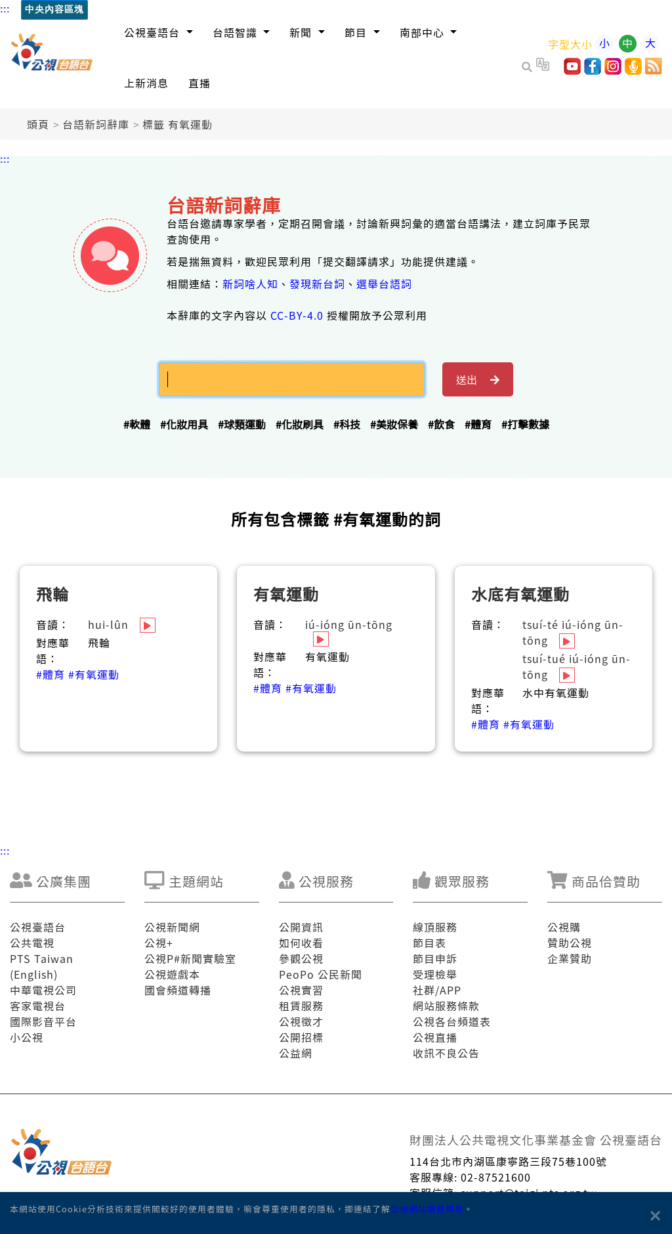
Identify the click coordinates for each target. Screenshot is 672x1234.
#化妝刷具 (300, 424)
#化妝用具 (184, 424)
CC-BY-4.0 (297, 315)
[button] (158, 32)
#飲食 (441, 424)
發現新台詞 (317, 283)
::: (5, 8)
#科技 (346, 424)
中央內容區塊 (54, 9)
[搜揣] (292, 379)
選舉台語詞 (384, 283)
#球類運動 (242, 424)
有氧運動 (286, 593)
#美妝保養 (394, 424)
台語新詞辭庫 (95, 124)
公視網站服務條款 (427, 1208)
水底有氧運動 (520, 593)
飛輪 (52, 593)
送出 (477, 379)
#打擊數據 (525, 424)
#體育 (478, 424)
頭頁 (38, 124)
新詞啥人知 (250, 283)
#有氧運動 (93, 674)
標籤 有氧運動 (177, 124)
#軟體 (136, 424)
